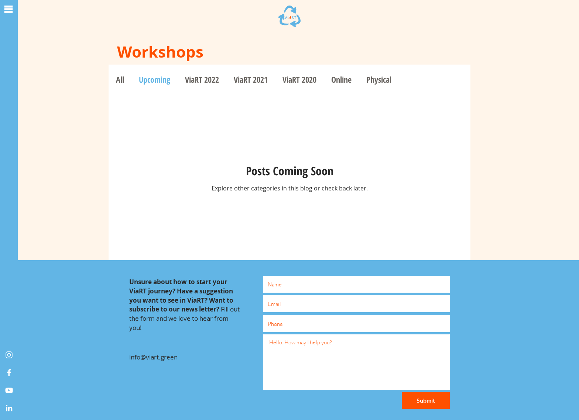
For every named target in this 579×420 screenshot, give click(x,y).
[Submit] (426, 400)
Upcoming (154, 80)
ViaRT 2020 (299, 80)
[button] (8, 9)
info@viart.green (153, 357)
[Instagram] (9, 354)
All (120, 80)
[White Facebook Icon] (9, 372)
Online (341, 80)
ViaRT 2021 (251, 80)
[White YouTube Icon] (9, 390)
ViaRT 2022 (202, 80)
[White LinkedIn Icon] (9, 408)
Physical (378, 80)
